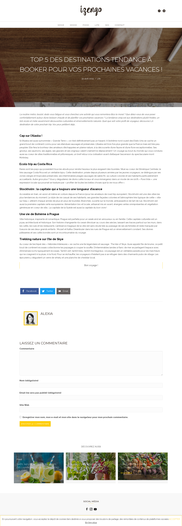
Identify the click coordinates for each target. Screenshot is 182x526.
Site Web (24, 405)
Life (97, 25)
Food (86, 25)
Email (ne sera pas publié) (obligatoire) (40, 393)
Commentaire (27, 348)
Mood (73, 25)
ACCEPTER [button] (174, 519)
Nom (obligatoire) (29, 380)
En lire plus (24, 476)
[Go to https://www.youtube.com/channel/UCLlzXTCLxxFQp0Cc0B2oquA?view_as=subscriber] (95, 509)
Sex (107, 25)
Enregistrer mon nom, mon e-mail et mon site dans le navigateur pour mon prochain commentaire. (75, 417)
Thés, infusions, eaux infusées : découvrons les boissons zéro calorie (38, 467)
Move (61, 25)
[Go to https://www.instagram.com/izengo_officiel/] (91, 509)
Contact (119, 25)
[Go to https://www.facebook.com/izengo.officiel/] (86, 509)
